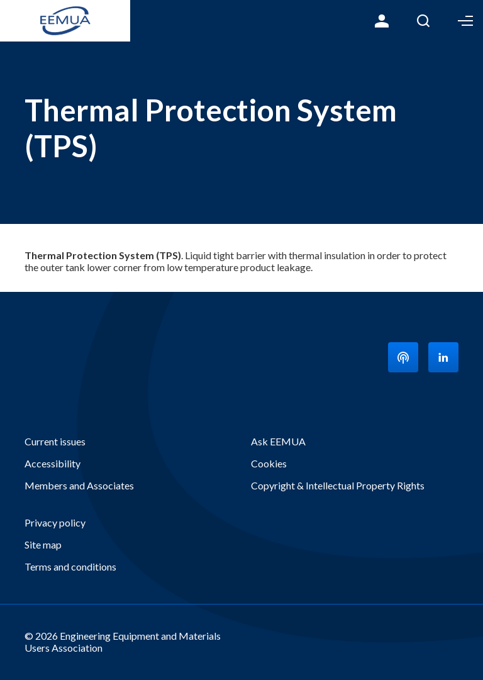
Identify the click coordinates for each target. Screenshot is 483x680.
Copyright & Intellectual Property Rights (338, 485)
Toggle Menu (465, 20)
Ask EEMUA (278, 441)
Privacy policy (55, 522)
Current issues (55, 441)
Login (382, 21)
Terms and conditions (70, 566)
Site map (43, 544)
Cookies (269, 463)
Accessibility (52, 463)
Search (423, 20)
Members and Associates (79, 485)
